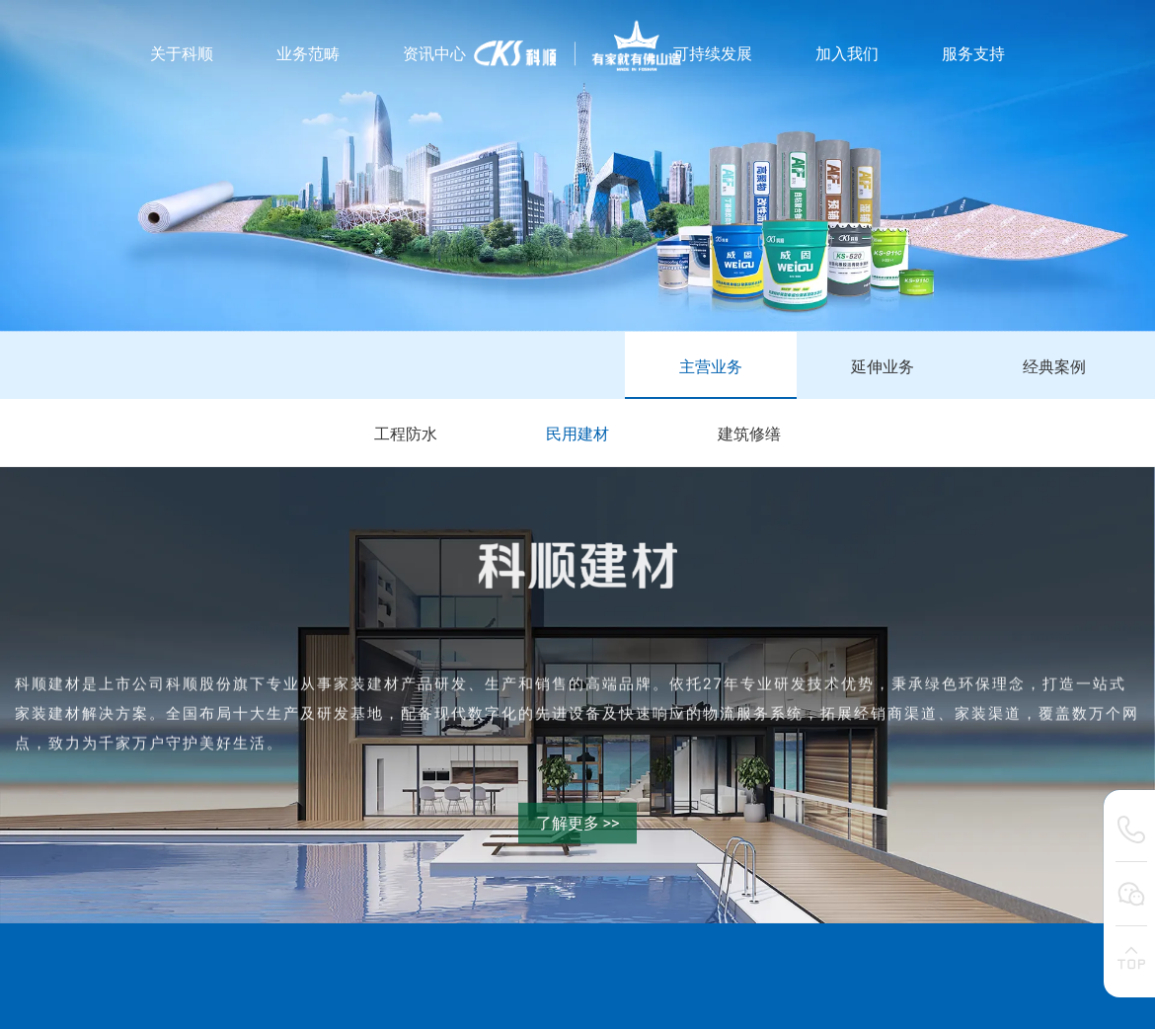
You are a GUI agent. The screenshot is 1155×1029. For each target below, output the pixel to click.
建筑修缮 (749, 434)
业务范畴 (308, 53)
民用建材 (577, 434)
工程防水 (405, 434)
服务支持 (973, 53)
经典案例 (1054, 366)
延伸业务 (882, 366)
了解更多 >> (578, 822)
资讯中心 (434, 53)
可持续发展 (712, 53)
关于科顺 (181, 53)
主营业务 (710, 366)
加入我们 (847, 53)
